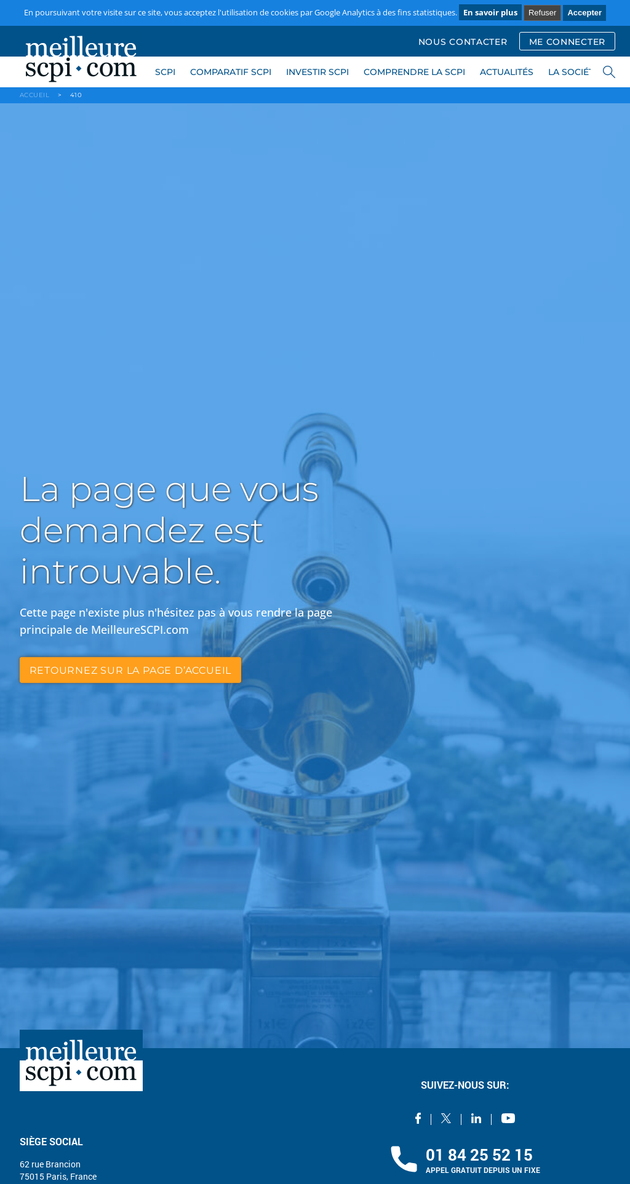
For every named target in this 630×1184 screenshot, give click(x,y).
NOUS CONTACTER (463, 41)
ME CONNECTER (567, 41)
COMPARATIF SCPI (230, 71)
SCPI (165, 71)
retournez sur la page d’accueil (131, 670)
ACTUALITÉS (506, 71)
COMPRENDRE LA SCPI (414, 71)
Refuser (542, 12)
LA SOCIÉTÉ (573, 71)
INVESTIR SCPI (317, 71)
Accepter (584, 12)
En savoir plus (490, 12)
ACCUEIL (35, 95)
